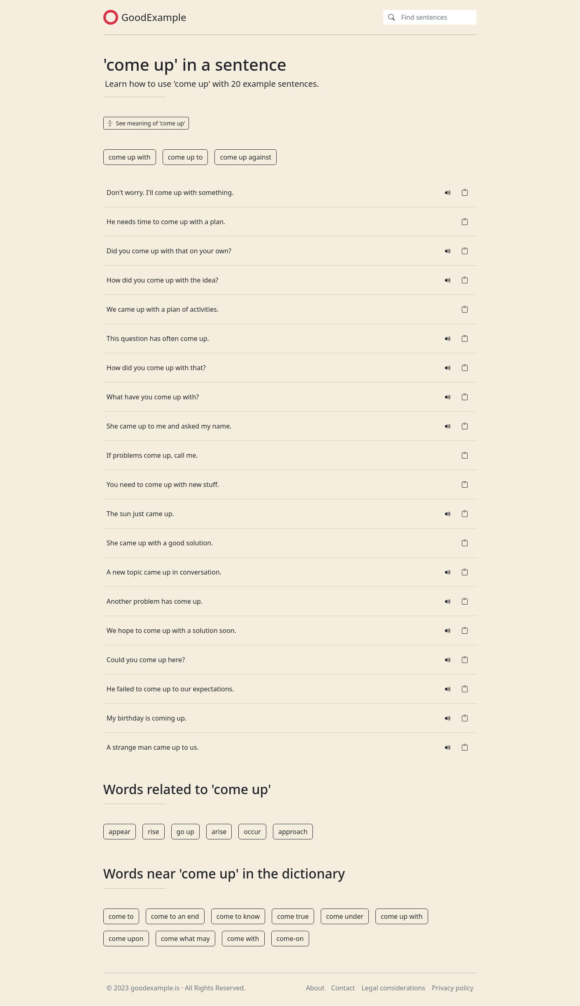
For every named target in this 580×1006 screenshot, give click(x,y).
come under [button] (344, 916)
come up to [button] (185, 157)
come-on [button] (290, 938)
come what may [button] (185, 938)
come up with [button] (130, 157)
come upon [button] (126, 938)
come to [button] (121, 916)
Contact (343, 987)
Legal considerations (393, 987)
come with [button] (243, 938)
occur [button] (252, 831)
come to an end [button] (175, 916)
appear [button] (119, 831)
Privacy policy (452, 987)
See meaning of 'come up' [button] (146, 123)
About (315, 987)
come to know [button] (238, 916)
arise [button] (219, 831)
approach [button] (292, 831)
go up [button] (185, 831)
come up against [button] (245, 157)
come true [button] (293, 916)
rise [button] (153, 831)
